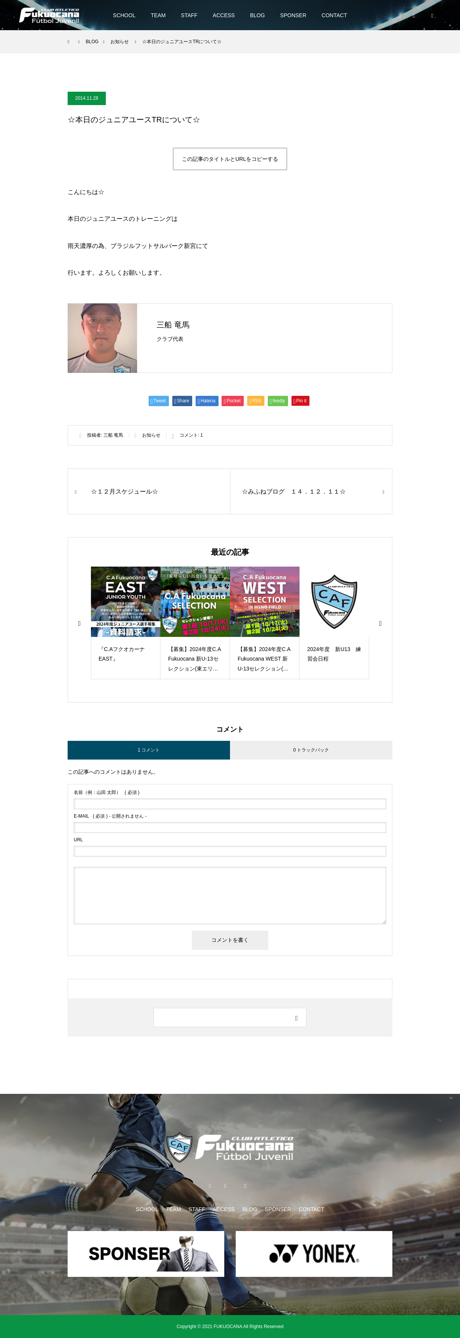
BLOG (257, 15)
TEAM (158, 15)
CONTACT (334, 15)
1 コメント (149, 750)
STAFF (189, 15)
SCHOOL (124, 15)
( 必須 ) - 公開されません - (110, 816)
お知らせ (151, 435)
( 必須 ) (106, 792)
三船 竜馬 (173, 325)
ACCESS (224, 15)
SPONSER (293, 15)
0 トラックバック (311, 750)
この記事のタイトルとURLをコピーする (230, 159)
